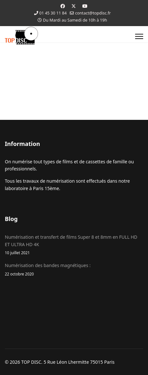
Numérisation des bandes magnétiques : (74, 269)
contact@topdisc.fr (93, 13)
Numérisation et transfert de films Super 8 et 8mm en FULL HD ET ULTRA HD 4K (74, 245)
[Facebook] (62, 6)
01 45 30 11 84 (53, 13)
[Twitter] (73, 6)
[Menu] (139, 36)
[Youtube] (85, 6)
